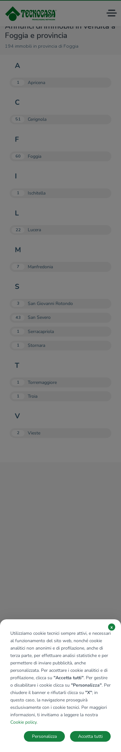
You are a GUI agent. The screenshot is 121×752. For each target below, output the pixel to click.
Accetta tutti (90, 736)
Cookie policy (23, 722)
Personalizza (44, 736)
